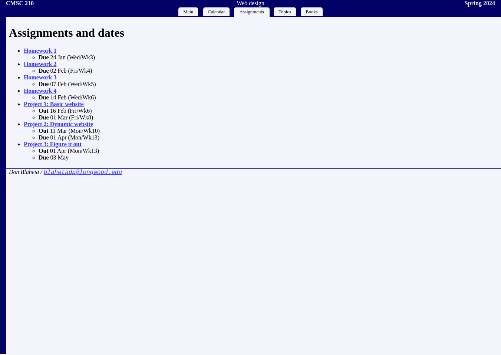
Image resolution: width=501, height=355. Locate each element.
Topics (284, 11)
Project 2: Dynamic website (58, 124)
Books (312, 11)
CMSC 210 (20, 3)
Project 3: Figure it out (53, 144)
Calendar (216, 11)
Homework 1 (40, 50)
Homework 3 (40, 77)
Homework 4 (40, 91)
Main (188, 11)
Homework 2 (40, 64)
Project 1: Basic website (54, 104)
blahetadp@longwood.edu (83, 173)
